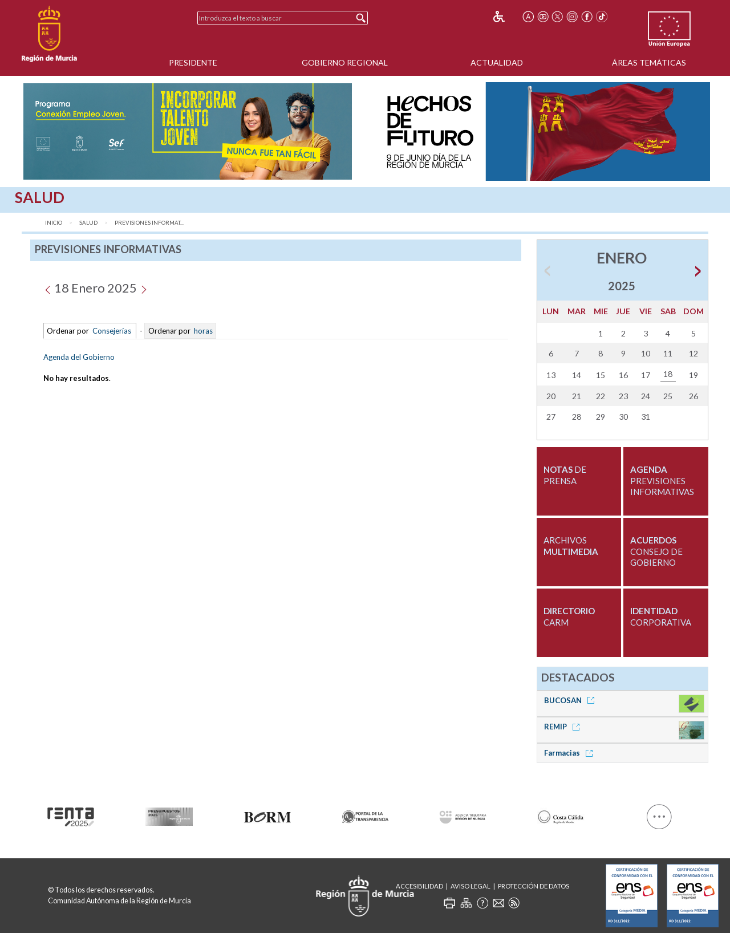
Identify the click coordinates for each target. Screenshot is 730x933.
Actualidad (497, 62)
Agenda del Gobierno (79, 357)
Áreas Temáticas (649, 62)
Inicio (53, 223)
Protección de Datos (533, 886)
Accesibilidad (419, 886)
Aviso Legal (470, 886)
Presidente (193, 62)
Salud (88, 223)
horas (202, 330)
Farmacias (570, 752)
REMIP (563, 726)
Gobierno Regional (345, 62)
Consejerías (112, 330)
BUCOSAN (571, 700)
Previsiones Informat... (149, 223)
